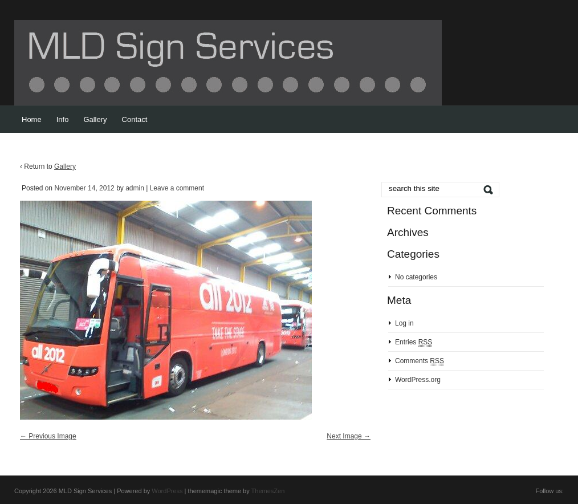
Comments (419, 361)
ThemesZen (268, 490)
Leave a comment (177, 188)
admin (134, 188)
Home (32, 119)
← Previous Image (48, 436)
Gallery (95, 119)
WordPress (167, 490)
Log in (404, 323)
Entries (413, 342)
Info (62, 119)
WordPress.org (418, 380)
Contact (135, 119)
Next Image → (349, 436)
